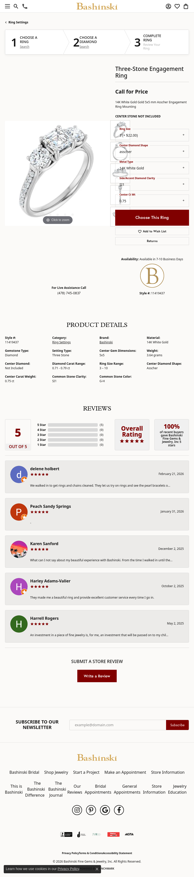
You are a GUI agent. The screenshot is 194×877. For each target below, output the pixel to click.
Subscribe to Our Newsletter (37, 724)
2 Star (41, 440)
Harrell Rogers (44, 618)
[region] (57, 173)
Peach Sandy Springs (50, 506)
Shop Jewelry (56, 772)
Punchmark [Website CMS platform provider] (106, 868)
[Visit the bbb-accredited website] (66, 834)
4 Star (41, 430)
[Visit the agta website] (129, 834)
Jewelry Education (177, 789)
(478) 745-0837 (69, 293)
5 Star (41, 425)
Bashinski (106, 342)
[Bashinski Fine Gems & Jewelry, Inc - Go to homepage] (97, 757)
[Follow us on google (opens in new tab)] (105, 810)
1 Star (41, 445)
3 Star (41, 435)
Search (24, 47)
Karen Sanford (44, 543)
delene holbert (44, 468)
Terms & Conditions (91, 853)
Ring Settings (18, 22)
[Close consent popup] (97, 869)
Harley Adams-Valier (50, 581)
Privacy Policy (70, 853)
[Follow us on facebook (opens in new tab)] (119, 810)
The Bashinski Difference (35, 789)
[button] (16, 6)
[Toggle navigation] (6, 6)
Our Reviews (74, 789)
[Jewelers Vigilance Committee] (96, 834)
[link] (25, 6)
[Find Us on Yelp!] (113, 834)
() (101, 425)
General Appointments (127, 789)
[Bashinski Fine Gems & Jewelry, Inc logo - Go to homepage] (97, 6)
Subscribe (177, 725)
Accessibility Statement (117, 853)
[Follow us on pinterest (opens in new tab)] (91, 810)
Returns (152, 241)
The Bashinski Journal (57, 789)
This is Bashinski (14, 789)
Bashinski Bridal (24, 772)
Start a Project (86, 772)
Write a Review (97, 675)
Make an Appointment (125, 772)
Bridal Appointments (98, 789)
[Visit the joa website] (81, 834)
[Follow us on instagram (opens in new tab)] (77, 810)
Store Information (168, 772)
